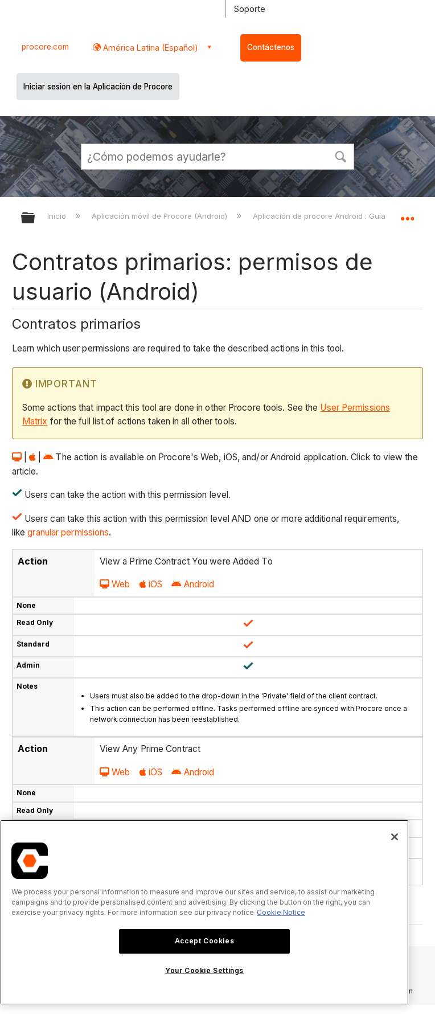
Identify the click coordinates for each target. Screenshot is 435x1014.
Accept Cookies (204, 941)
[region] (204, 912)
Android (192, 584)
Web (115, 584)
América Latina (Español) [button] (149, 47)
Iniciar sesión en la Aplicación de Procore (98, 86)
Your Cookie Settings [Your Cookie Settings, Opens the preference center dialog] (204, 970)
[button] (340, 155)
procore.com (45, 46)
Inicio (57, 215)
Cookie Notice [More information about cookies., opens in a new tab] (281, 912)
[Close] (394, 836)
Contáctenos (270, 47)
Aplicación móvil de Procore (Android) (160, 215)
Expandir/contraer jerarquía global (35, 218)
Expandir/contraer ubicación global (407, 214)
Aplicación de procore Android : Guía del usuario (341, 215)
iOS (150, 584)
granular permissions (68, 532)
